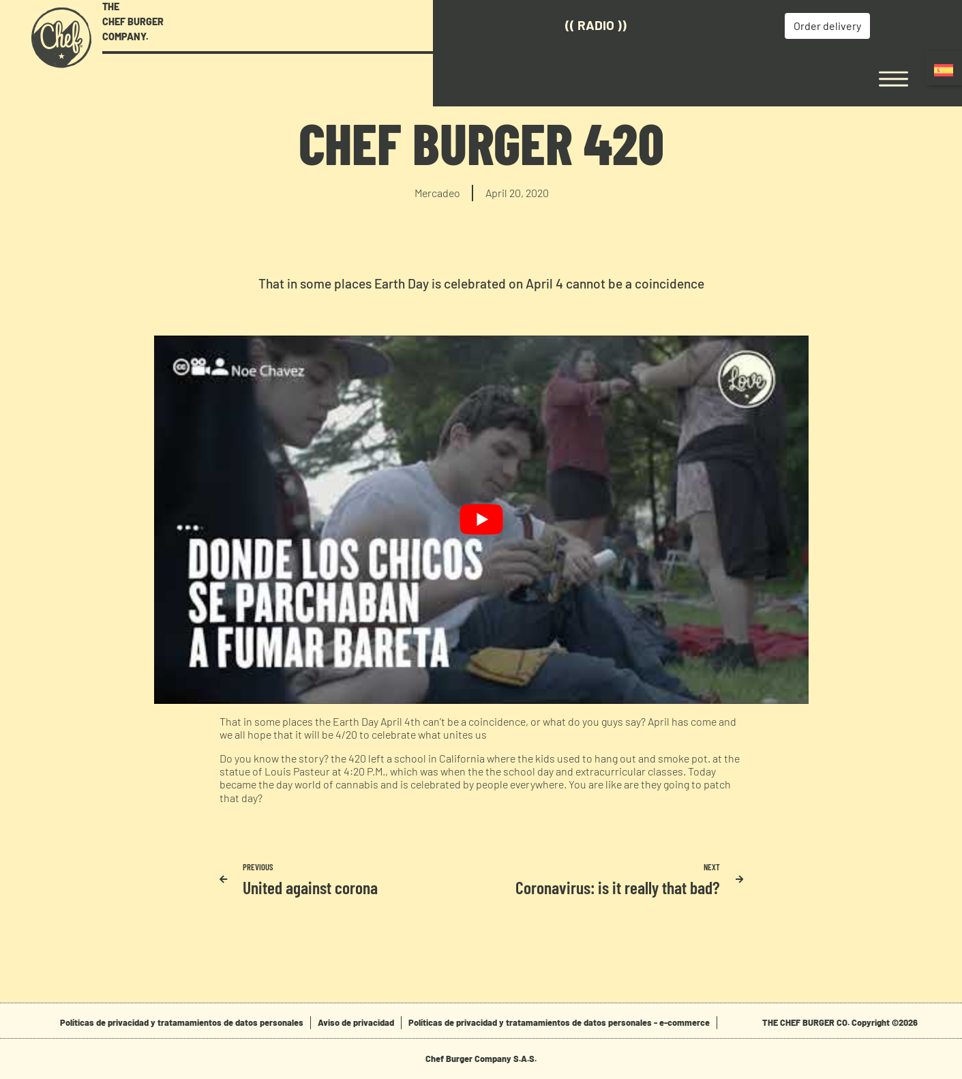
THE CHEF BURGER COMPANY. (133, 21)
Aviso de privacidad (356, 1022)
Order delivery (741, 25)
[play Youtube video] (481, 520)
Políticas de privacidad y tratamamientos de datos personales (181, 1022)
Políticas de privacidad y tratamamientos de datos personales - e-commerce (559, 1022)
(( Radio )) (512, 25)
